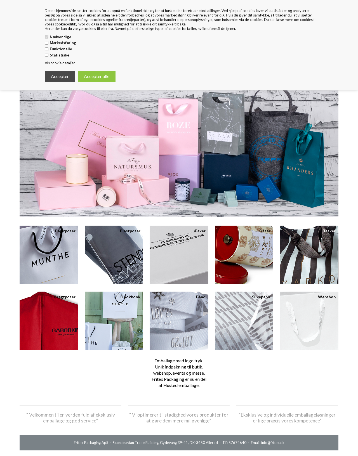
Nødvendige (60, 37)
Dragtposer (65, 296)
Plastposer (130, 230)
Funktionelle (61, 49)
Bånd (201, 296)
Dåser (264, 230)
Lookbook (131, 296)
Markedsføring (63, 43)
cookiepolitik (65, 24)
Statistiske (59, 55)
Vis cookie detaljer (60, 63)
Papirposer (65, 230)
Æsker (200, 230)
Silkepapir (261, 296)
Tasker (329, 230)
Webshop (327, 296)
